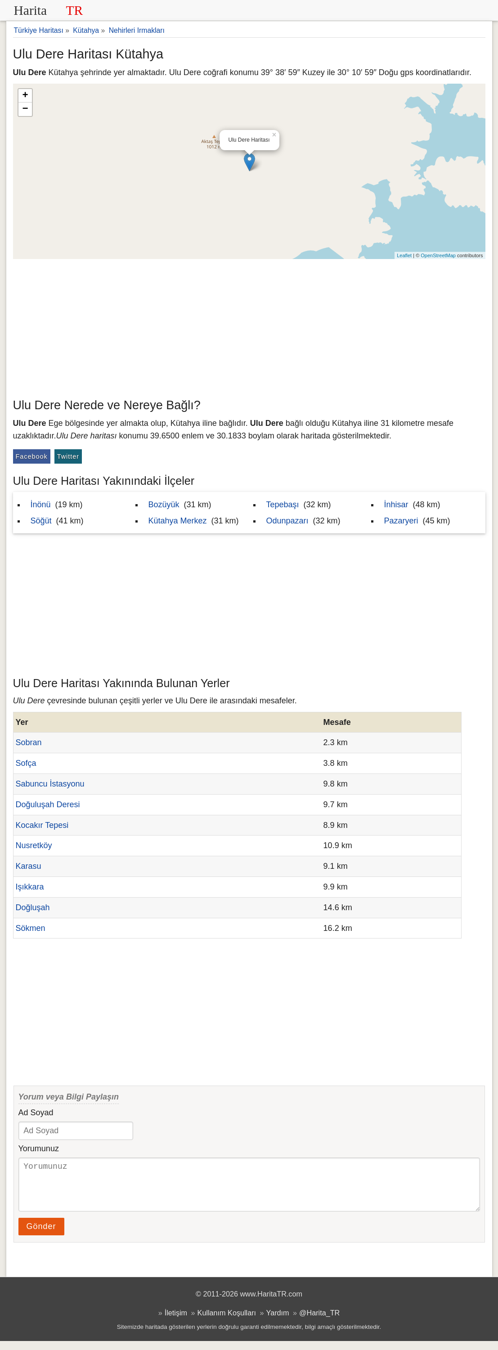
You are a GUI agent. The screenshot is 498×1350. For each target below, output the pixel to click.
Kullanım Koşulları (226, 1322)
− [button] (25, 109)
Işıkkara (30, 886)
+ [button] (25, 96)
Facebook (32, 456)
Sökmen (30, 928)
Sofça (26, 763)
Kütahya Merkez (177, 520)
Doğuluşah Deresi (48, 804)
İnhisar (396, 504)
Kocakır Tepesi (42, 825)
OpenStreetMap (438, 255)
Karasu (28, 866)
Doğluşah (33, 907)
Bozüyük (163, 504)
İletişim (176, 1322)
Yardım (277, 1322)
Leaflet (404, 255)
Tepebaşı (282, 504)
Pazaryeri (401, 520)
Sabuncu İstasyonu (50, 783)
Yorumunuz (38, 1148)
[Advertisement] (249, 326)
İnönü (41, 504)
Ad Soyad (36, 1112)
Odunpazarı (287, 520)
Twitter (68, 456)
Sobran (29, 742)
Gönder (41, 1235)
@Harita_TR (319, 1322)
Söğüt (41, 520)
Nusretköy (34, 845)
